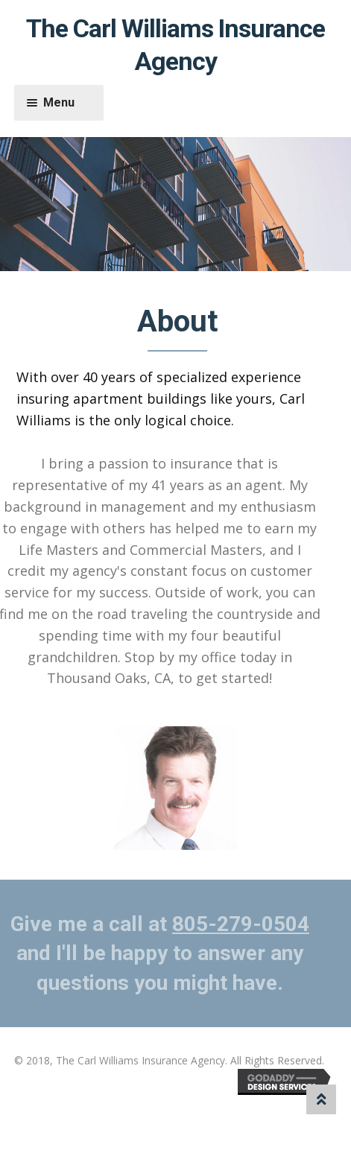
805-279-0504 (237, 924)
